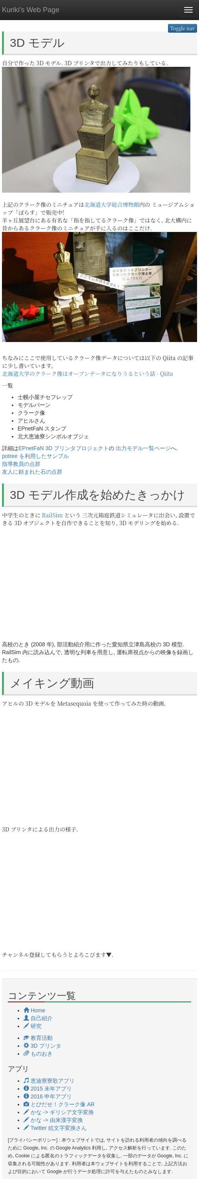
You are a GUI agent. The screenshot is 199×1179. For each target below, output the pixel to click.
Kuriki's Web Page (30, 10)
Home (34, 1010)
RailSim (52, 515)
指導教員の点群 (21, 464)
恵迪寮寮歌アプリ (49, 1081)
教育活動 (38, 1038)
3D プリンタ (42, 1046)
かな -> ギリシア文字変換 (59, 1112)
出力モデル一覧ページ (143, 448)
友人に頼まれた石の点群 (32, 472)
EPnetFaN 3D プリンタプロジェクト (63, 448)
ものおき (38, 1053)
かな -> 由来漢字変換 (53, 1120)
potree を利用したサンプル (35, 456)
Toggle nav (182, 28)
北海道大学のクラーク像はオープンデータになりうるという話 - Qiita (87, 373)
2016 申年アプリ (48, 1096)
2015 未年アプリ (48, 1088)
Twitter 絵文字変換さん (55, 1128)
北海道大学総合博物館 (111, 204)
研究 (33, 1026)
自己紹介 (38, 1018)
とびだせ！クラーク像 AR (59, 1104)
